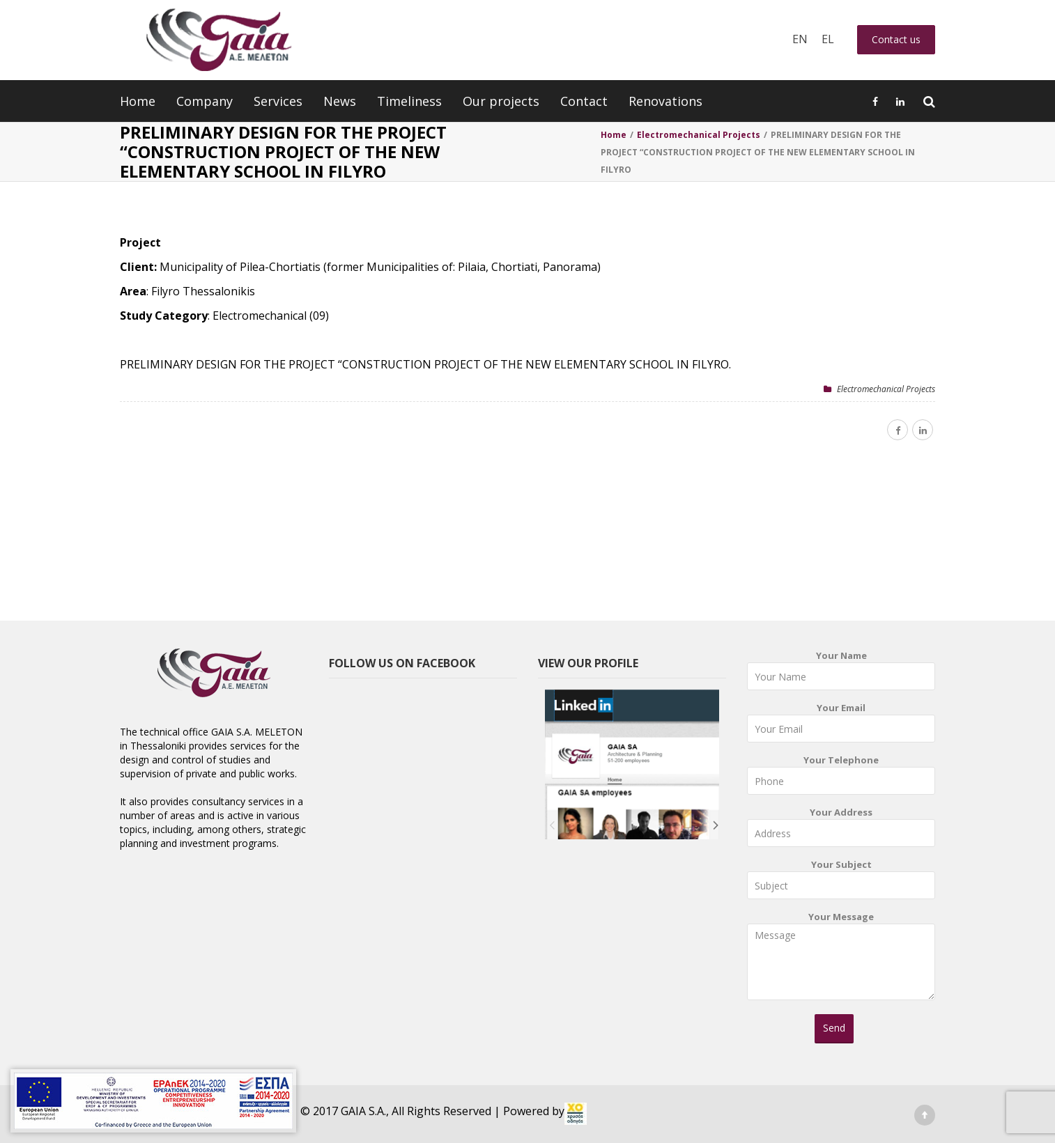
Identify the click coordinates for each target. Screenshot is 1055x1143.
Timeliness (409, 101)
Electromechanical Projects (886, 389)
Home (137, 101)
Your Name (841, 673)
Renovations (665, 101)
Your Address (841, 830)
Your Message (841, 960)
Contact (584, 101)
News (339, 101)
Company (204, 101)
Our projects (501, 101)
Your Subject (841, 882)
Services (278, 101)
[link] (575, 1114)
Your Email (841, 725)
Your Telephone (841, 778)
